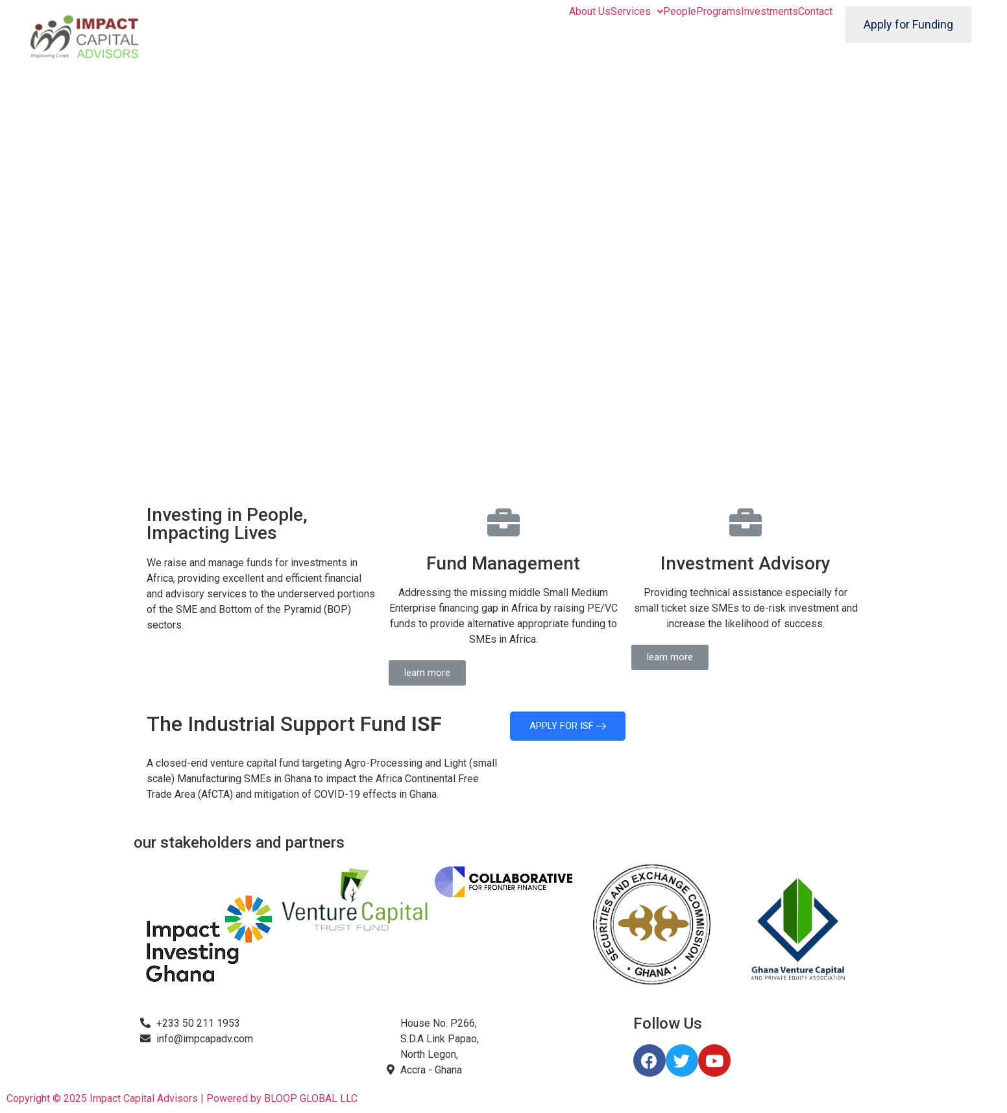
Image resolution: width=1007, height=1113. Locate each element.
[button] (427, 673)
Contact (815, 11)
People (679, 11)
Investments (769, 11)
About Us (590, 11)
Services (637, 11)
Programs (718, 11)
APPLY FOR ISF (567, 726)
